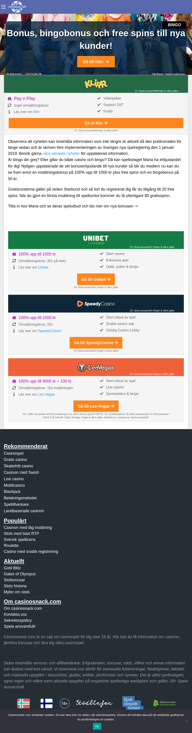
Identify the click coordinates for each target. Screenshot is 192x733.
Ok (97, 726)
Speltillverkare (16, 504)
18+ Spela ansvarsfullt (141, 247)
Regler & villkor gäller (167, 91)
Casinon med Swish (21, 472)
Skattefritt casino (18, 466)
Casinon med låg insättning (28, 527)
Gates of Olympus (20, 574)
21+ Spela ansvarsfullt (146, 91)
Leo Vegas (46, 394)
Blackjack (12, 491)
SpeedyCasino (49, 331)
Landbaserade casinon (24, 511)
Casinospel (14, 453)
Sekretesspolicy (18, 620)
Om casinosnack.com (23, 608)
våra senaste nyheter (61, 153)
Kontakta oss (15, 614)
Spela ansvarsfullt (19, 626)
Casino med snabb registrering (31, 551)
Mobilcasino (14, 485)
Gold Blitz (12, 568)
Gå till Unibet (96, 279)
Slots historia (15, 586)
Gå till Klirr (96, 62)
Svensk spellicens (19, 539)
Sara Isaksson (175, 74)
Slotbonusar (14, 580)
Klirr (36, 112)
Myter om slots (17, 592)
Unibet (43, 267)
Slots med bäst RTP (21, 533)
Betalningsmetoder (20, 498)
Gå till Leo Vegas (96, 406)
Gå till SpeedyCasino (96, 343)
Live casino (14, 479)
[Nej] (186, 721)
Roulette (11, 545)
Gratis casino (15, 459)
